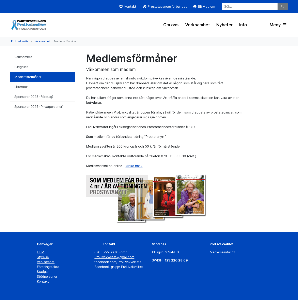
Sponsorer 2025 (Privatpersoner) (38, 107)
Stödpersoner (47, 276)
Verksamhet (197, 24)
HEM (40, 252)
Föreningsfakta (48, 267)
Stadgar (43, 272)
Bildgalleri (21, 67)
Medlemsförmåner (27, 77)
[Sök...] (250, 6)
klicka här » (134, 166)
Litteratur (21, 87)
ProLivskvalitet (20, 41)
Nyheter (224, 24)
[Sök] (283, 6)
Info (243, 24)
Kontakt (43, 281)
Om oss (171, 24)
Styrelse (43, 257)
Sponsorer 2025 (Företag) (33, 97)
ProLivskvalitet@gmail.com (114, 257)
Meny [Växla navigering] (278, 24)
